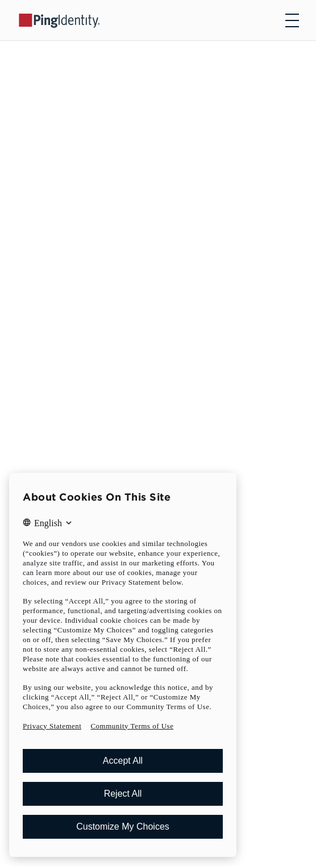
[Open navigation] (292, 20)
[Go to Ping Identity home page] (59, 20)
